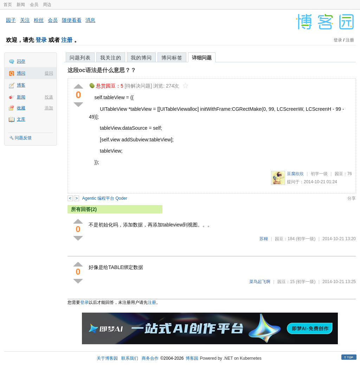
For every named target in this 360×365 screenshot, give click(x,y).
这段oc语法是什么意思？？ (102, 70)
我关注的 (110, 57)
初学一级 (319, 173)
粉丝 (39, 20)
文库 (21, 119)
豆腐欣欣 (295, 173)
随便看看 (72, 20)
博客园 (192, 358)
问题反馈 (23, 137)
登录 (41, 40)
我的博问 (141, 57)
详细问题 (202, 57)
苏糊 (263, 238)
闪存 (21, 61)
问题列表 (80, 57)
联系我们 (129, 358)
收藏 (21, 107)
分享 (351, 198)
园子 (11, 20)
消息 (90, 20)
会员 (34, 4)
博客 (21, 85)
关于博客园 (107, 358)
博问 (21, 73)
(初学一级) (305, 238)
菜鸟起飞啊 (259, 281)
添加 (49, 107)
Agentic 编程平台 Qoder (104, 198)
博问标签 (171, 57)
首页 (8, 4)
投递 (49, 97)
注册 (66, 40)
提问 (49, 73)
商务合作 (150, 358)
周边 (47, 4)
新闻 (21, 4)
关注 (25, 20)
